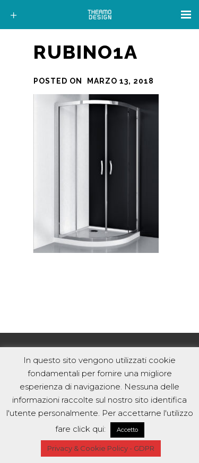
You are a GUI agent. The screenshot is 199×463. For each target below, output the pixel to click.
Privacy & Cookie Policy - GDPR (100, 448)
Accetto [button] (127, 429)
